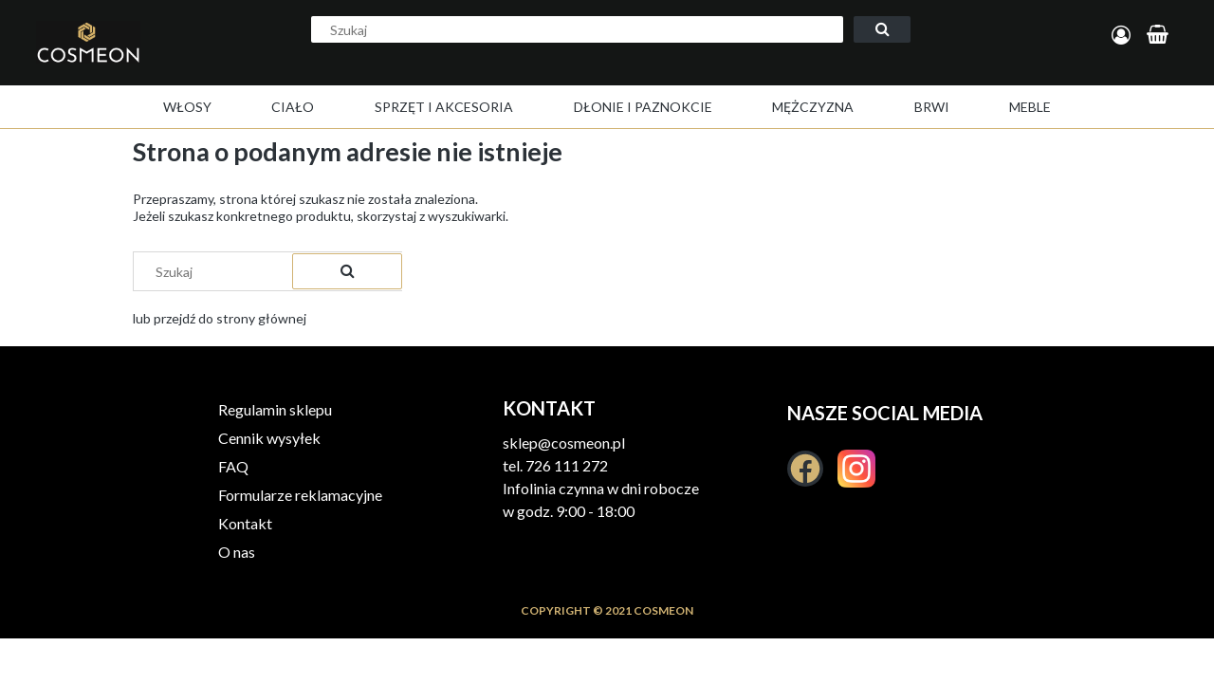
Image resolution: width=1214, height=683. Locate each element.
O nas (236, 552)
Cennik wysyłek (269, 438)
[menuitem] (187, 106)
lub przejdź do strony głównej (219, 318)
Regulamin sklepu (275, 409)
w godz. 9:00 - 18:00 (569, 511)
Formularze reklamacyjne (300, 495)
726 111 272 (566, 465)
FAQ (233, 466)
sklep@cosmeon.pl (564, 443)
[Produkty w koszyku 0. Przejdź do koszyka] (1160, 36)
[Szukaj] (882, 29)
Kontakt (245, 523)
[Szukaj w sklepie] (577, 29)
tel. (514, 465)
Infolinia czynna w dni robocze (601, 488)
